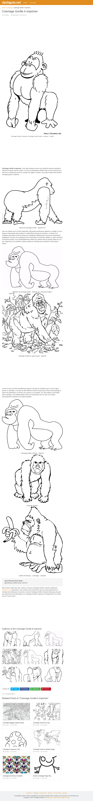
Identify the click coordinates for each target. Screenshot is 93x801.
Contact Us (29, 793)
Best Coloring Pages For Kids (62, 797)
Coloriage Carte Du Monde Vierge (44, 749)
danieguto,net (6, 590)
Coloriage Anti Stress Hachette (12, 776)
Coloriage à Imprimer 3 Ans (11, 749)
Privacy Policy (58, 793)
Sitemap (65, 793)
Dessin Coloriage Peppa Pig (42, 776)
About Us (50, 793)
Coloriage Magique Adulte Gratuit (13, 723)
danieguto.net (11, 2)
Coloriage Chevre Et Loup (41, 723)
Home (25, 2)
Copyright (35, 793)
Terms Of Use (43, 793)
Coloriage (32, 2)
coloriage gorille (10, 694)
